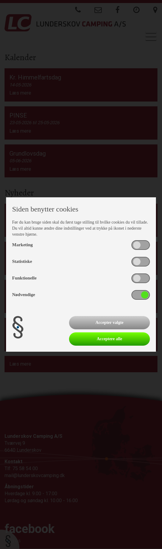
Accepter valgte (109, 322)
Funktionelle (24, 278)
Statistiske (22, 261)
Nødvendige (23, 294)
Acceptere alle (109, 339)
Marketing (22, 244)
